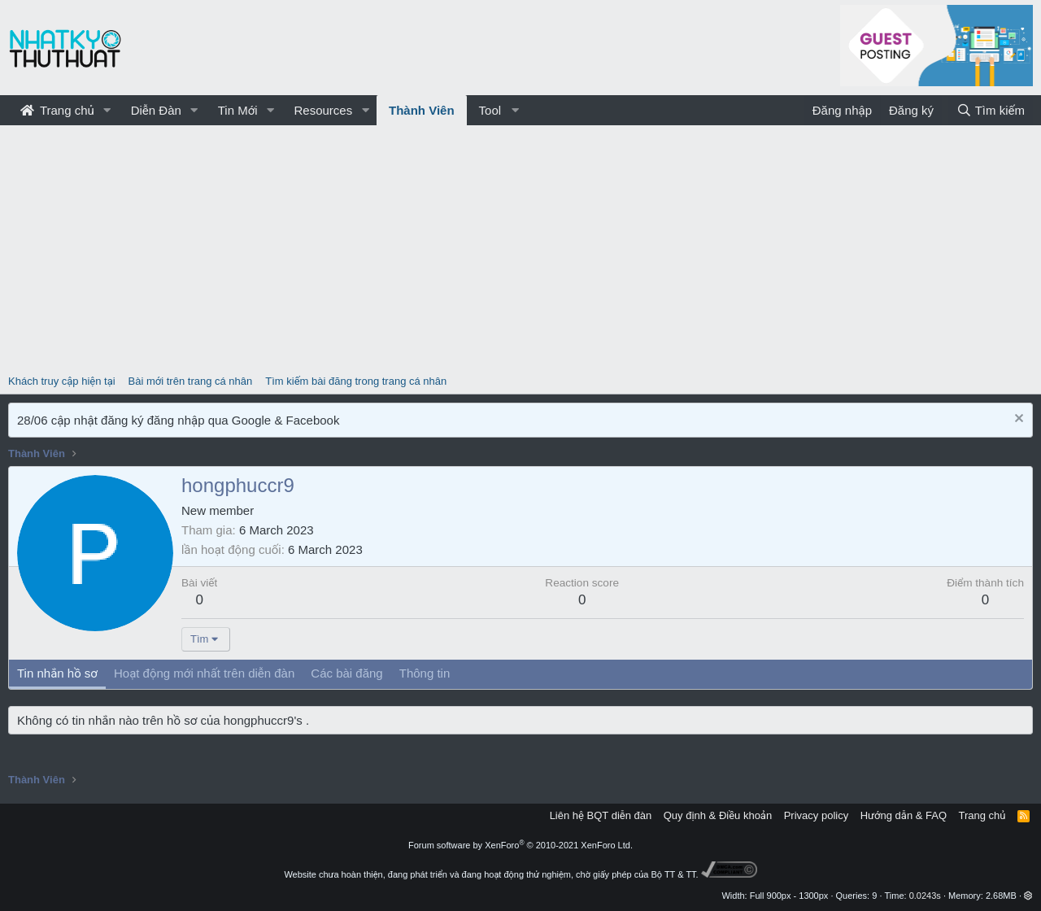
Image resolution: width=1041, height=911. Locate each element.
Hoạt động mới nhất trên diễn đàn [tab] (204, 673)
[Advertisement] (520, 247)
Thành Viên (422, 110)
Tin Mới (238, 110)
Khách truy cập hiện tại (61, 381)
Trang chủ (57, 110)
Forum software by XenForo (520, 845)
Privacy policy (816, 815)
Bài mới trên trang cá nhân (190, 381)
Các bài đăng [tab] (346, 673)
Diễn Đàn (156, 110)
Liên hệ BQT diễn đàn (601, 815)
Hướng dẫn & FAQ (903, 815)
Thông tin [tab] (425, 673)
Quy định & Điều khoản (718, 815)
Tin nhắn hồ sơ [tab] (57, 673)
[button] (107, 110)
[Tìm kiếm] (990, 110)
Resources (323, 110)
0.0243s (925, 895)
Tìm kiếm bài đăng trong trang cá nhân (355, 381)
